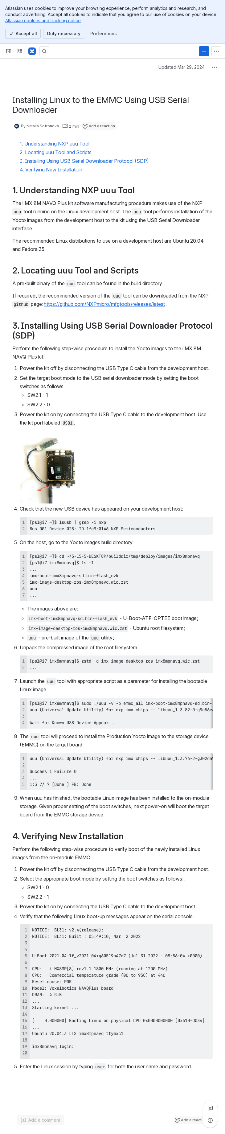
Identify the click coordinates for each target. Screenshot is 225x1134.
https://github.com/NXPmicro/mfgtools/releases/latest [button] (104, 304)
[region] (116, 713)
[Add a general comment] (40, 1120)
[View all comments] (210, 1108)
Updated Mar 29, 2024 (181, 67)
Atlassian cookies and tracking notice (43, 20)
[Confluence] (32, 51)
